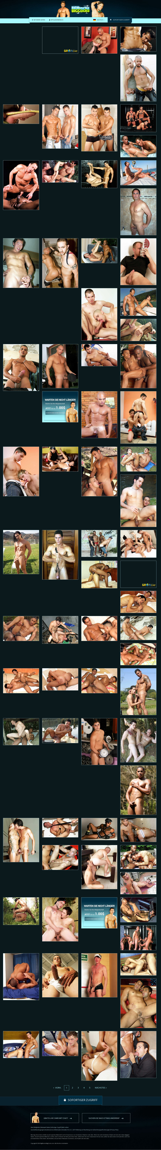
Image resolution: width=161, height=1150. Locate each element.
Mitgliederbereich (57, 20)
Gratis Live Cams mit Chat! (56, 1118)
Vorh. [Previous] (58, 1087)
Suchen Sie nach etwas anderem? (104, 1118)
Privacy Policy (114, 1130)
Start (32, 1127)
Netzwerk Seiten (39, 20)
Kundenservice (49, 1130)
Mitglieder (37, 1127)
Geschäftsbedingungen (37, 1130)
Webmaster (57, 1130)
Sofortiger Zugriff (121, 20)
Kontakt (64, 1130)
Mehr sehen (65, 1127)
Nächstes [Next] (100, 1087)
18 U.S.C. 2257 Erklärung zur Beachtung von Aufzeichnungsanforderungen (88, 1130)
